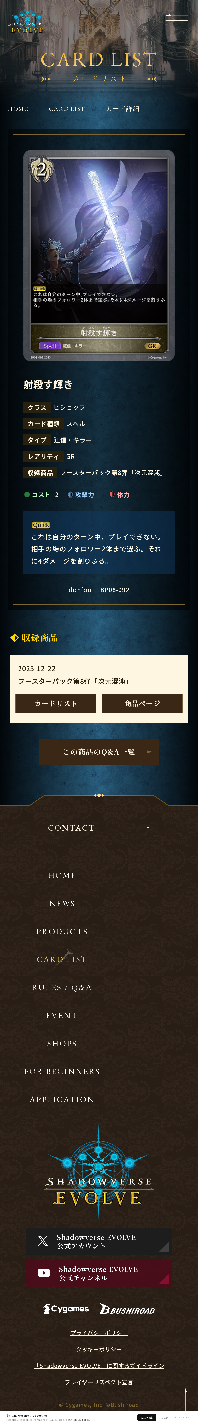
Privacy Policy (81, 1419)
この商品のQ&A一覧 (99, 751)
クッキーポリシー (99, 1349)
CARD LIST (67, 109)
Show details (181, 1417)
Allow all (147, 1417)
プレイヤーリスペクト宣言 (99, 1382)
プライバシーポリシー (99, 1332)
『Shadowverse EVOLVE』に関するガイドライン (99, 1365)
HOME (18, 109)
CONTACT (72, 828)
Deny (164, 1417)
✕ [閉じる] (193, 1415)
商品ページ (142, 703)
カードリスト (56, 703)
